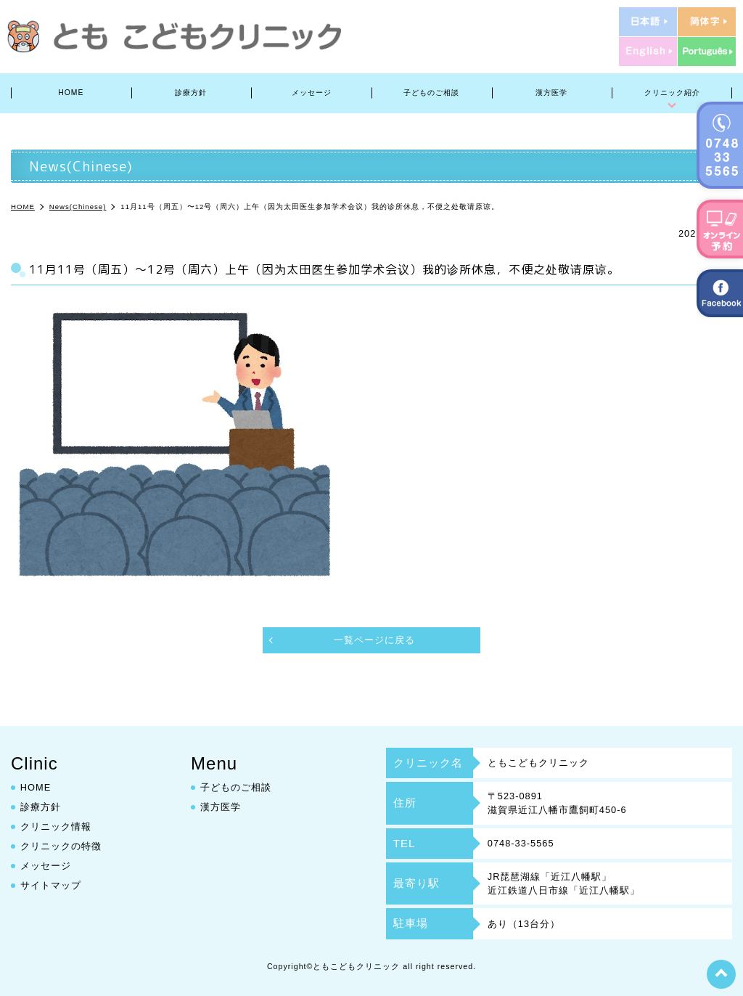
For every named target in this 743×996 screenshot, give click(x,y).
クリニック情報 (55, 826)
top (721, 974)
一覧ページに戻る (374, 639)
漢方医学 (551, 93)
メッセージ (312, 93)
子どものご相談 (431, 93)
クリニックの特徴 (61, 846)
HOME (70, 93)
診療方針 (191, 93)
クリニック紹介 (672, 93)
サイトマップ (50, 885)
